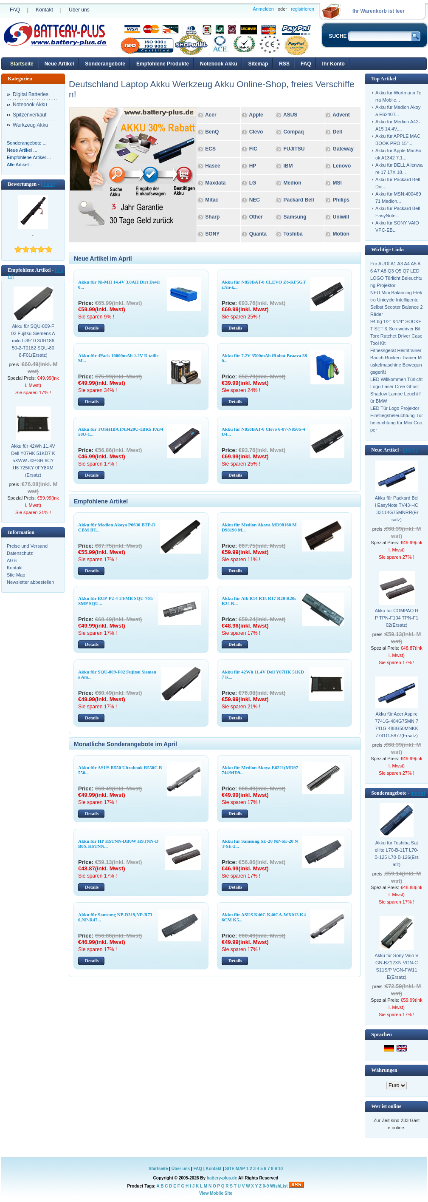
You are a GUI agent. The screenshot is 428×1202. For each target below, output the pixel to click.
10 (280, 1168)
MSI (337, 183)
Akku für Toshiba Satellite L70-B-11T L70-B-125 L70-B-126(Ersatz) (396, 853)
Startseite (22, 64)
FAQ (15, 10)
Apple (256, 115)
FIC (253, 149)
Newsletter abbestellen (30, 582)
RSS (284, 64)
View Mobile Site (215, 1193)
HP (252, 166)
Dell (337, 132)
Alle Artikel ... (20, 164)
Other (256, 217)
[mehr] (48, 184)
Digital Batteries (30, 94)
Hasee (212, 166)
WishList (279, 1186)
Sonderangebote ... (27, 142)
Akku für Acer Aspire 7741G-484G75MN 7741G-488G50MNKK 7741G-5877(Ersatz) (396, 724)
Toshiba (292, 234)
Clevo (256, 132)
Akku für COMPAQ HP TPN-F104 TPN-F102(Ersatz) (396, 618)
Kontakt (44, 10)
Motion (341, 234)
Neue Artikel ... (22, 150)
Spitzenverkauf (29, 115)
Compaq (293, 132)
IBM (287, 166)
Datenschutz (20, 553)
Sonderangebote (105, 64)
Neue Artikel (59, 64)
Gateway (343, 149)
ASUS (290, 115)
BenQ (212, 132)
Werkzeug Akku (30, 125)
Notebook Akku (218, 64)
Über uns (79, 10)
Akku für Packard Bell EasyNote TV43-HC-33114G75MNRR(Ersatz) (397, 508)
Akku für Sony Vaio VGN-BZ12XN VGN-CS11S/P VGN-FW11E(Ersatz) (396, 966)
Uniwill (341, 217)
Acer (211, 115)
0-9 (266, 1186)
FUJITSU (293, 149)
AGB (12, 560)
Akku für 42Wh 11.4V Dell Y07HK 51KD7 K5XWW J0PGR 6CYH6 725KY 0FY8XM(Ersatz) (33, 460)
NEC (254, 200)
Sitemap (258, 64)
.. (33, 234)
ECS (210, 149)
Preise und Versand (27, 545)
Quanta (258, 234)
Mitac (211, 200)
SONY (212, 234)
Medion (292, 183)
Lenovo (342, 166)
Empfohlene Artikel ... (29, 157)
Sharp (212, 217)
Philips (340, 200)
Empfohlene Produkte (162, 64)
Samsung (294, 217)
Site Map (16, 574)
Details (92, 327)
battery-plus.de (222, 1178)
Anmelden (263, 8)
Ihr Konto (333, 64)
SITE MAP (235, 1168)
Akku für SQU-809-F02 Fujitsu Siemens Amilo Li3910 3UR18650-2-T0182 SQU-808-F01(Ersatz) (33, 341)
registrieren (302, 8)
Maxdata (215, 183)
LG (252, 183)
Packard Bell (298, 200)
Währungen (384, 1070)
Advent (341, 115)
